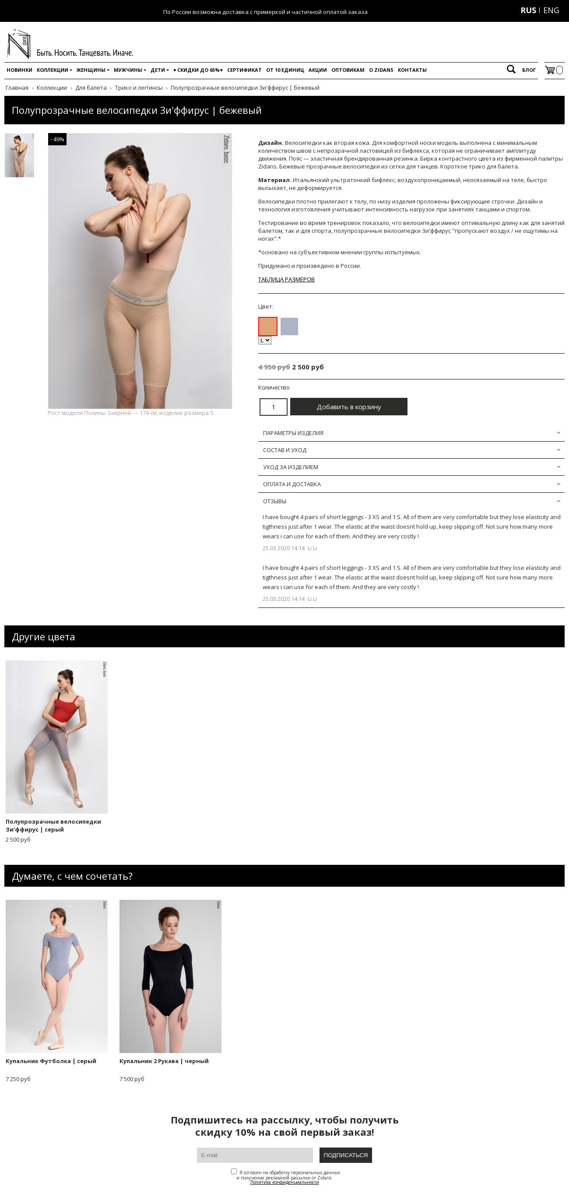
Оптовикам (348, 70)
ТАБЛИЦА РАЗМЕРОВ (286, 279)
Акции (318, 70)
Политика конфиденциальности (284, 1182)
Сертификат (244, 70)
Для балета (91, 87)
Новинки (19, 70)
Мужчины (128, 70)
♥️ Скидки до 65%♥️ (198, 70)
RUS (528, 10)
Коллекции (52, 70)
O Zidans (381, 70)
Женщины (91, 70)
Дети (158, 70)
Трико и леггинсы (139, 87)
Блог (529, 70)
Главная (17, 87)
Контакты (412, 70)
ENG (551, 10)
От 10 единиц (285, 70)
